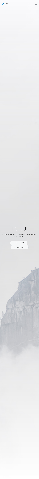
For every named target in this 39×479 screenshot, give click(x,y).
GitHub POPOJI (19, 247)
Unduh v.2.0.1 (19, 243)
